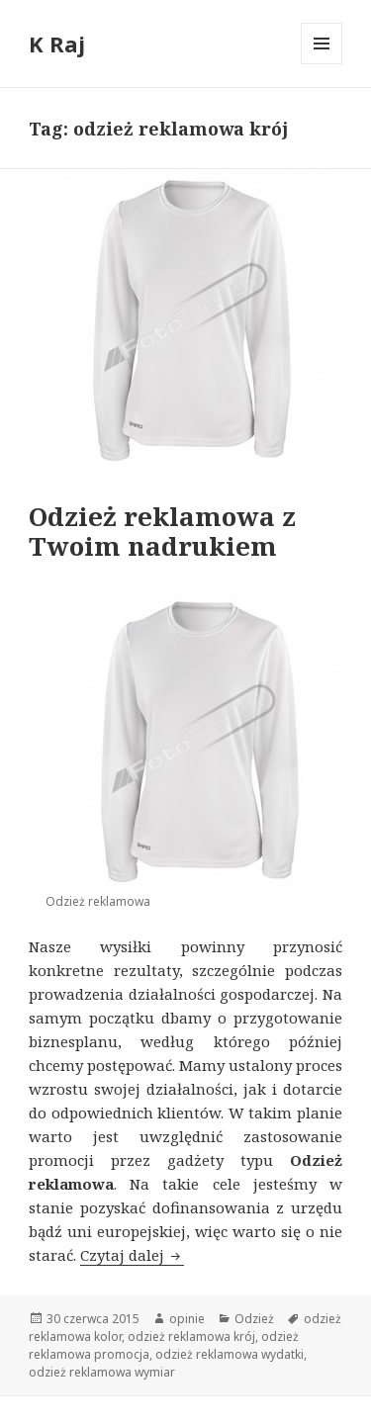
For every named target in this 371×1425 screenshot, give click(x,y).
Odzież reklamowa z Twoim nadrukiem (162, 531)
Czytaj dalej (132, 1255)
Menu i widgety (322, 63)
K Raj (57, 43)
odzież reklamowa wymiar (102, 1372)
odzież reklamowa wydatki (229, 1354)
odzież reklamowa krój (191, 1336)
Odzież (254, 1318)
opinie (187, 1318)
